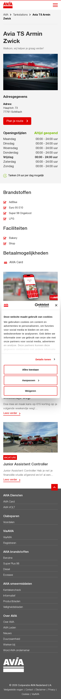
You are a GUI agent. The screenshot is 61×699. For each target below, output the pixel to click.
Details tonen (43, 359)
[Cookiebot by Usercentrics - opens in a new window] (36, 305)
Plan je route (15, 121)
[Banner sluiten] (56, 305)
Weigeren (30, 390)
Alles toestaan (30, 369)
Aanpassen (30, 380)
